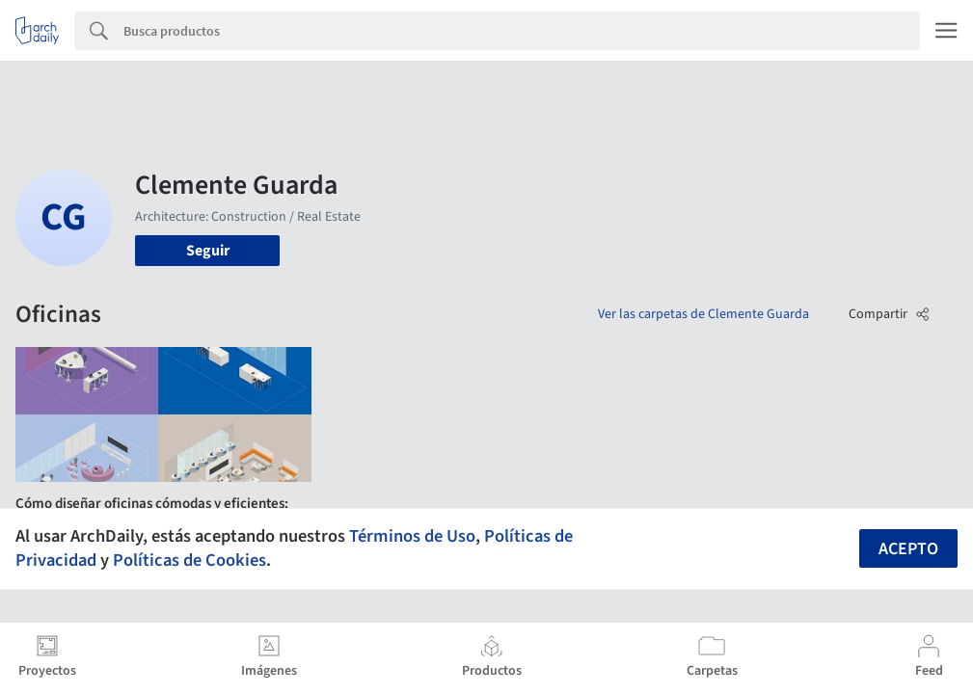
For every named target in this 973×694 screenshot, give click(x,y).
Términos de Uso (412, 535)
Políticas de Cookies (189, 560)
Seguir (208, 250)
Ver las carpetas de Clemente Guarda (703, 314)
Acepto (908, 549)
